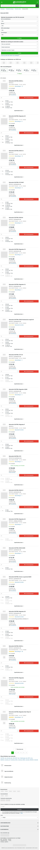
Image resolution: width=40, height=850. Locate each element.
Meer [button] (22, 813)
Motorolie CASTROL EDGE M (24, 218)
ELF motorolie (12, 759)
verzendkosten (13, 94)
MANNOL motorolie (5, 759)
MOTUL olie (30, 758)
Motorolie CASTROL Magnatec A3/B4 (24, 390)
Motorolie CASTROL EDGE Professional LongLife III (24, 320)
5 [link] (23, 752)
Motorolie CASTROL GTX (24, 457)
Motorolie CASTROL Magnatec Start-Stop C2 (24, 712)
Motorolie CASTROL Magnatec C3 (24, 250)
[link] (37, 2)
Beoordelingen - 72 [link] (19, 86)
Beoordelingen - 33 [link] (19, 717)
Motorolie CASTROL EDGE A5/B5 (24, 548)
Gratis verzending (12, 472)
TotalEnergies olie (23, 758)
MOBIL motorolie (25, 759)
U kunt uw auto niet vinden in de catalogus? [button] (10, 55)
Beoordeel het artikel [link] (19, 324)
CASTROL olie (3, 758)
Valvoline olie (9, 758)
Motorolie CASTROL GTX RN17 (24, 183)
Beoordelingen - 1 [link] (18, 289)
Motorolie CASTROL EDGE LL (24, 81)
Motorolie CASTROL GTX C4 (24, 355)
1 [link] (12, 752)
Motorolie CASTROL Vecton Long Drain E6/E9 (24, 577)
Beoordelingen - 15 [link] (19, 156)
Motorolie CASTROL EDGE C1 (24, 491)
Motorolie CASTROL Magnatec (24, 678)
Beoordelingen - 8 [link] (18, 121)
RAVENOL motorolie (34, 759)
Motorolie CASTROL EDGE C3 (24, 151)
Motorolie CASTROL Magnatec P (24, 425)
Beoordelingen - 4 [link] (18, 254)
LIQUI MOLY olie (16, 758)
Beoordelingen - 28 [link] (19, 651)
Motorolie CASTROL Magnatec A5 (24, 117)
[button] (37, 6)
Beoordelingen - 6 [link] (18, 222)
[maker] (19, 44)
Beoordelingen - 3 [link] (18, 360)
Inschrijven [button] (19, 809)
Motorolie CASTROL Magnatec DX (24, 612)
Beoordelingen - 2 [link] (18, 461)
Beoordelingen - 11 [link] (19, 187)
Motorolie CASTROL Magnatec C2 (24, 285)
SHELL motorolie (18, 759)
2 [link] (15, 752)
